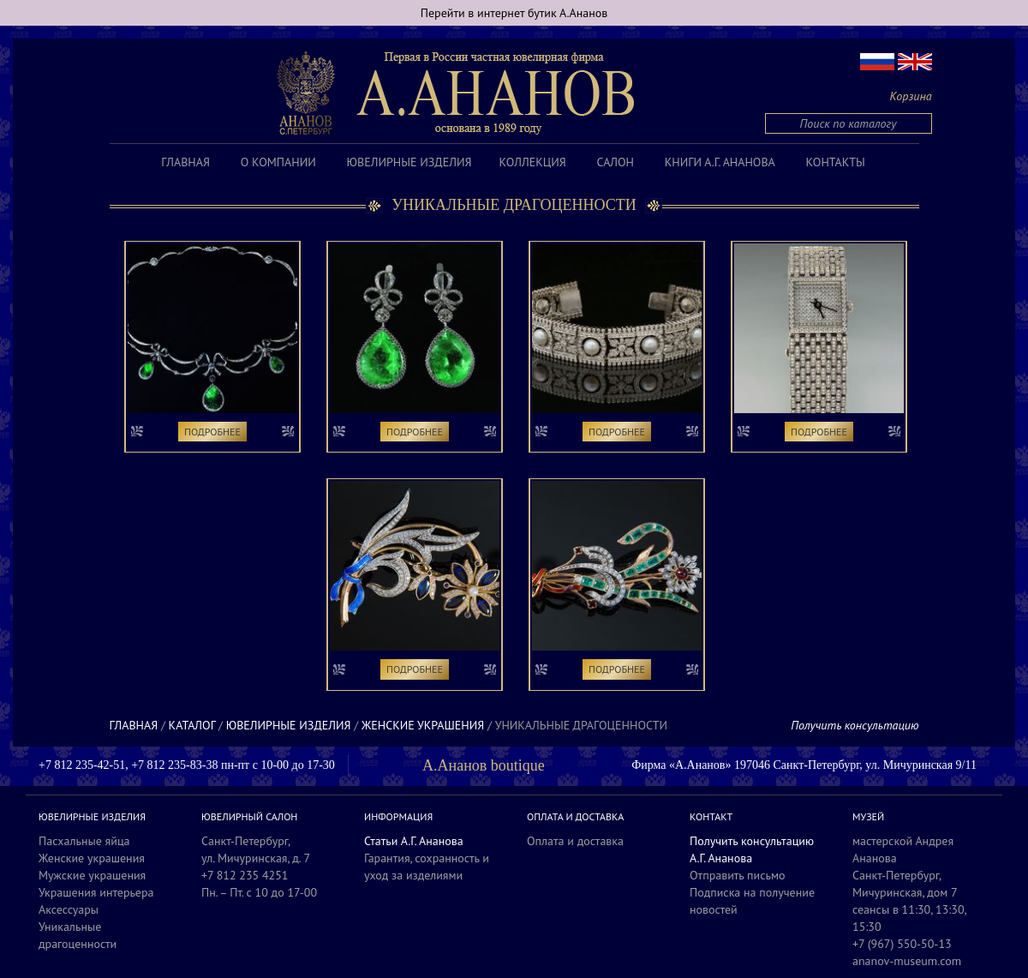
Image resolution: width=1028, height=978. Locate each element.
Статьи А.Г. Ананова (413, 841)
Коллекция (532, 162)
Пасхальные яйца (84, 841)
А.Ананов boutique (483, 765)
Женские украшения (423, 725)
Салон (615, 162)
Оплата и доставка (575, 841)
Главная (185, 162)
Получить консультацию (854, 725)
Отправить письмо (738, 875)
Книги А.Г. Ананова (720, 162)
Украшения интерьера (96, 892)
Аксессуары (69, 909)
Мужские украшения (92, 875)
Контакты (835, 162)
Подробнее (212, 431)
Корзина (911, 96)
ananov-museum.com (906, 961)
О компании (278, 162)
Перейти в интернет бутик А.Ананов (514, 13)
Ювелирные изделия (409, 162)
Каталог (192, 725)
